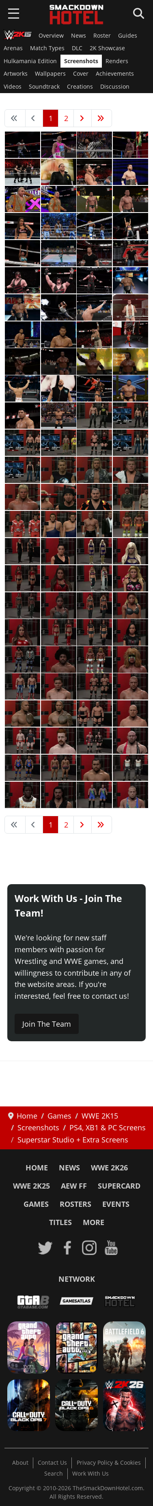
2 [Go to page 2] (66, 118)
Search (53, 1473)
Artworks (16, 73)
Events (115, 1204)
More (93, 1222)
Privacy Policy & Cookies (109, 1462)
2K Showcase (107, 48)
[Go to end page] (101, 118)
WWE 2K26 (109, 1167)
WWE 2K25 (31, 1186)
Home (37, 1167)
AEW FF (74, 1186)
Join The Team (46, 1024)
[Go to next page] (82, 118)
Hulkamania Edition (30, 61)
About (20, 1462)
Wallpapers (50, 73)
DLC (77, 48)
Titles (60, 1222)
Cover (80, 73)
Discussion (114, 86)
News (78, 35)
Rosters (75, 1204)
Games (36, 1204)
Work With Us (90, 1473)
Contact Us (52, 1462)
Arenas (13, 48)
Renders (117, 61)
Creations (80, 86)
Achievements (115, 73)
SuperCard (119, 1186)
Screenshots (81, 61)
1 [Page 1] (51, 118)
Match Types (47, 48)
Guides (127, 35)
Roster (102, 35)
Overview (51, 35)
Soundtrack (44, 86)
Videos (13, 86)
